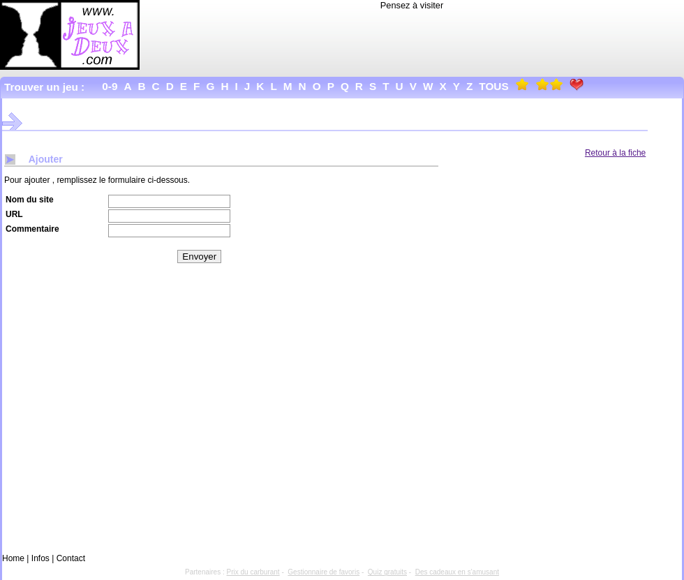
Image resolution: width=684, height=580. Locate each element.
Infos (40, 558)
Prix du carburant (253, 572)
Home (13, 558)
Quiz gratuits (387, 572)
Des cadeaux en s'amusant (457, 572)
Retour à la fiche (615, 153)
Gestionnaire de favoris (323, 572)
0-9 (109, 86)
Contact (71, 558)
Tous (493, 86)
